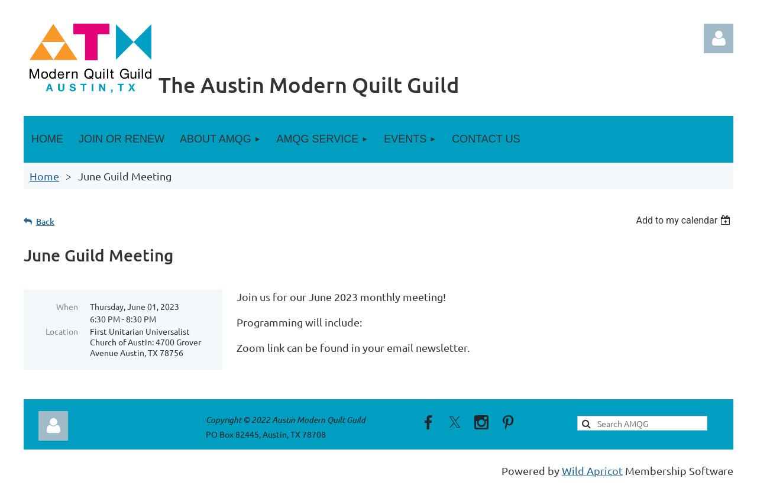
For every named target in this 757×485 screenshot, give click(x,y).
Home (44, 176)
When (67, 306)
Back (45, 221)
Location (62, 331)
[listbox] (684, 220)
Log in (718, 38)
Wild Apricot (592, 470)
